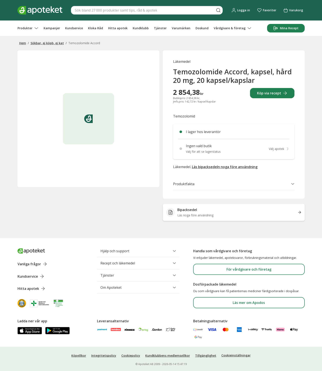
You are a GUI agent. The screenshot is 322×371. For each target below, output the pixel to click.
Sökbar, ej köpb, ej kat (47, 43)
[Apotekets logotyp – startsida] (40, 10)
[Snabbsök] (147, 10)
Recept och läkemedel (138, 263)
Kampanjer (52, 28)
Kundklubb (141, 28)
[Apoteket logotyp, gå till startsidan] (31, 251)
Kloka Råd (95, 28)
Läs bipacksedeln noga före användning (224, 166)
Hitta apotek (118, 28)
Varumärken (181, 28)
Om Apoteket (138, 287)
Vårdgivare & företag (232, 28)
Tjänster (160, 28)
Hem (22, 43)
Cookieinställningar (236, 355)
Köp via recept (272, 93)
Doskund (202, 28)
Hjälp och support (138, 251)
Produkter (28, 28)
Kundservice (74, 28)
